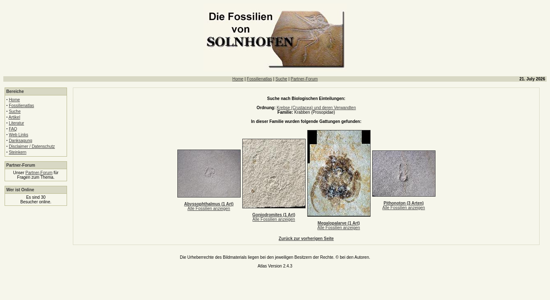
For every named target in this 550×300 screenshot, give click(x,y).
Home (238, 79)
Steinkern (17, 152)
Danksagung (20, 140)
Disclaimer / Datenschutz (32, 146)
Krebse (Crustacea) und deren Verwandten (316, 107)
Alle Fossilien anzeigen (208, 208)
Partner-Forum (304, 79)
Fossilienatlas (259, 79)
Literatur (16, 123)
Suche (281, 79)
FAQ (13, 129)
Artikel (14, 117)
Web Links (18, 134)
